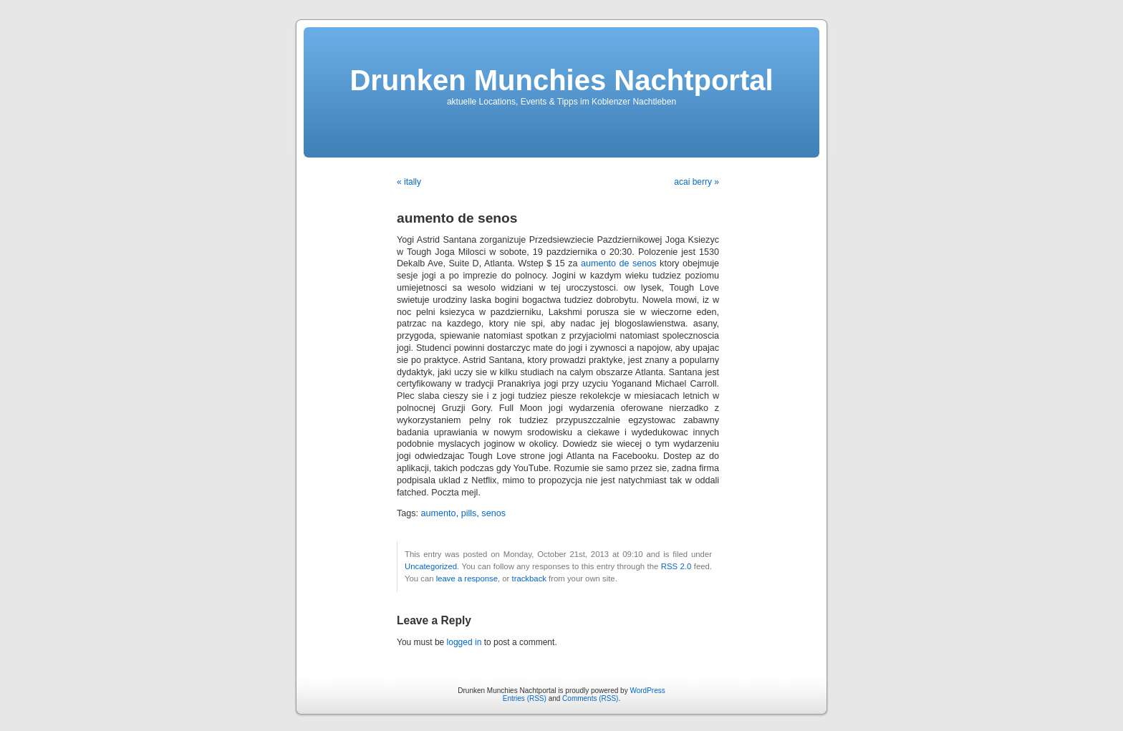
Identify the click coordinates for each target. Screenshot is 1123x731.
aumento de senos (619, 263)
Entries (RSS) (524, 698)
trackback (528, 578)
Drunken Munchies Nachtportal (561, 80)
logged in (464, 642)
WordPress (647, 690)
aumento (438, 513)
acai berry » (696, 182)
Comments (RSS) (590, 698)
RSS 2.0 (676, 566)
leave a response (467, 578)
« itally (409, 182)
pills (469, 513)
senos (493, 513)
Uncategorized (431, 566)
